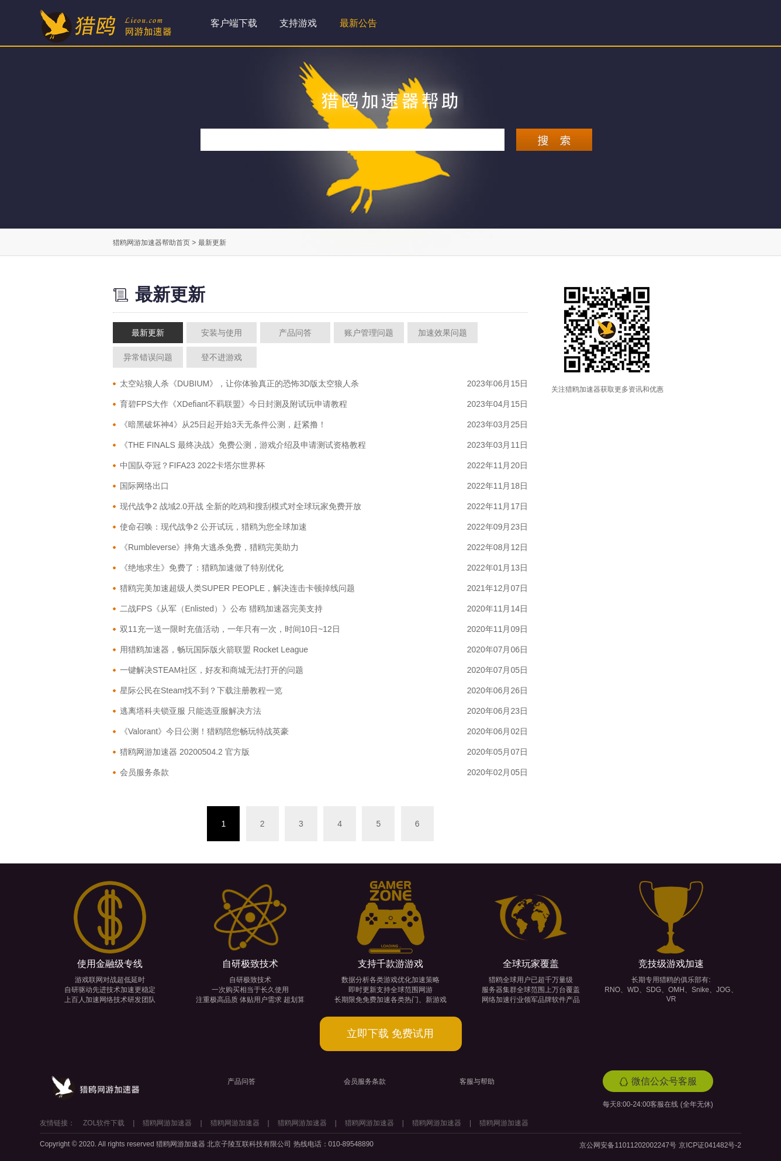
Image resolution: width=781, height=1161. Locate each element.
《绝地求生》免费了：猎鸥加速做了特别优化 (202, 567)
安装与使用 (221, 332)
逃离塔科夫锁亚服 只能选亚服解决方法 (190, 711)
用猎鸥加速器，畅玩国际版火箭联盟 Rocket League (214, 649)
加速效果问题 (442, 332)
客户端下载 (233, 23)
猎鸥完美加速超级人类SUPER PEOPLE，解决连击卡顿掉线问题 (237, 588)
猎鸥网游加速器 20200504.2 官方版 (185, 751)
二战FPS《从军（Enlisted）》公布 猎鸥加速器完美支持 (221, 608)
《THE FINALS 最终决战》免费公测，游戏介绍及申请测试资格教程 (243, 445)
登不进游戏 (221, 357)
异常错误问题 (147, 357)
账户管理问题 (368, 332)
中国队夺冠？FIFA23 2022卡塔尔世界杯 (192, 465)
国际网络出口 (144, 485)
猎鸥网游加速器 (167, 1123)
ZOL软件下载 (104, 1123)
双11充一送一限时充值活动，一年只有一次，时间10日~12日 (230, 629)
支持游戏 (298, 23)
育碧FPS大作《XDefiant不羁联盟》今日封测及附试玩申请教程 (233, 404)
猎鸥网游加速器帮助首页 (151, 243)
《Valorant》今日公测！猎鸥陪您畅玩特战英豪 (204, 731)
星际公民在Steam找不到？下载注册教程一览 (201, 690)
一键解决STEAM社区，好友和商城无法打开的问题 (211, 670)
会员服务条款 (144, 772)
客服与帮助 (477, 1081)
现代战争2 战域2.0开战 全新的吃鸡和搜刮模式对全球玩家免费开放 (240, 506)
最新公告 (358, 23)
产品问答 (295, 332)
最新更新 (148, 332)
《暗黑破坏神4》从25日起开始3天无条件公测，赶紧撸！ (223, 424)
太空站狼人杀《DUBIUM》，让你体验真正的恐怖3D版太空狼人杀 (239, 383)
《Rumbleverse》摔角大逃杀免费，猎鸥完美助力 (209, 547)
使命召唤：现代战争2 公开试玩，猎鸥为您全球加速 (213, 526)
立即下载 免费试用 (390, 1033)
